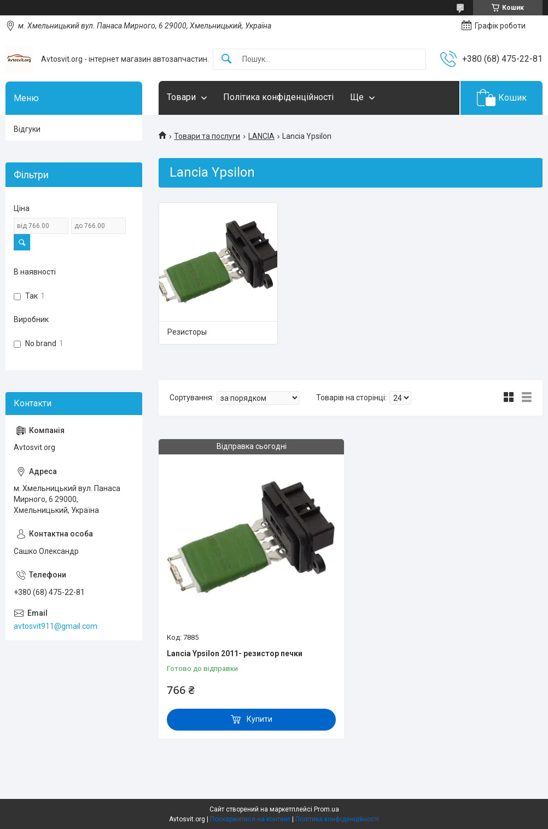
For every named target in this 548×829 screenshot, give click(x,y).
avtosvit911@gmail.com (55, 626)
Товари (181, 97)
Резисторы (187, 332)
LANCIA (261, 136)
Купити (259, 719)
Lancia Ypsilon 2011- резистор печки (234, 653)
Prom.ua (326, 809)
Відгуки (27, 129)
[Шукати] (226, 59)
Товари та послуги (207, 136)
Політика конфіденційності (278, 97)
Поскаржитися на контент (250, 819)
